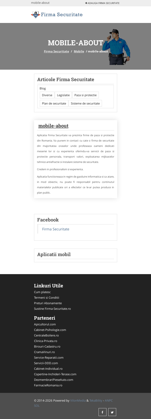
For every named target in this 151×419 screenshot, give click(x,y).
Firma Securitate (56, 51)
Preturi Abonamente (48, 303)
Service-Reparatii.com (49, 357)
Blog (43, 88)
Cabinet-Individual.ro (48, 368)
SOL (37, 406)
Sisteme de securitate (85, 103)
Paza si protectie (85, 95)
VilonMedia (78, 400)
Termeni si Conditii (46, 297)
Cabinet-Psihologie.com (50, 330)
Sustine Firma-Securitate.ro (52, 308)
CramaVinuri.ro (44, 352)
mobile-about (53, 126)
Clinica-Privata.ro (45, 341)
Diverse (47, 95)
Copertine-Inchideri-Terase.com (55, 374)
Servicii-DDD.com (46, 363)
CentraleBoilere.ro (46, 335)
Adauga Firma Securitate (102, 3)
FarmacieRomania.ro (48, 385)
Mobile (79, 51)
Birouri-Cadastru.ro (47, 346)
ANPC (109, 400)
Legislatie (63, 95)
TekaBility (95, 400)
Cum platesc (42, 292)
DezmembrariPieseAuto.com (53, 379)
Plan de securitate (54, 103)
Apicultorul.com (45, 324)
